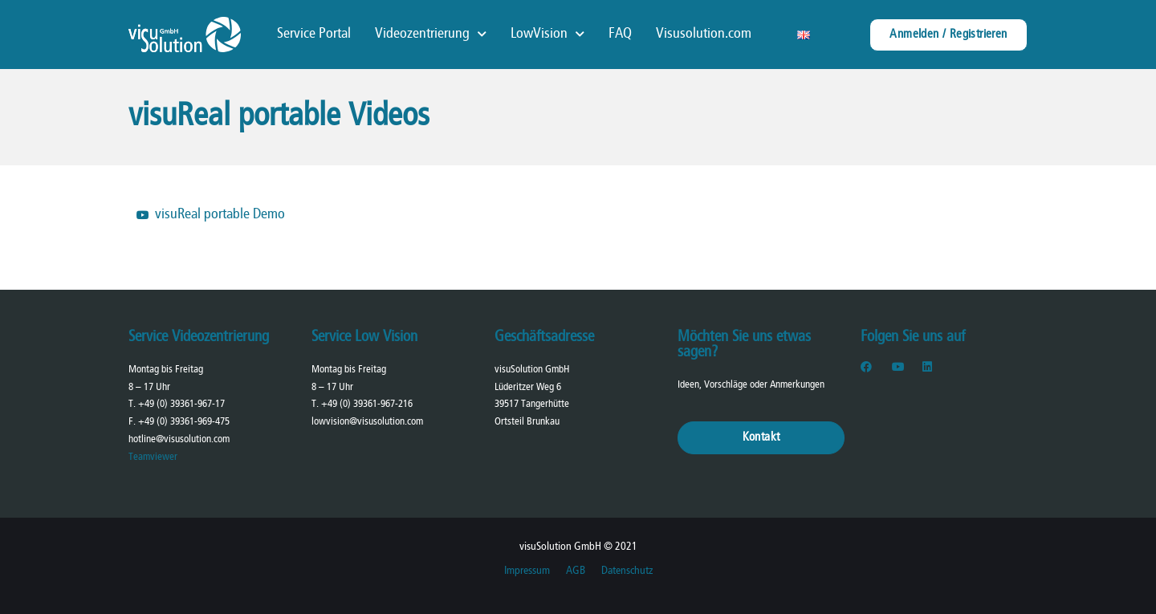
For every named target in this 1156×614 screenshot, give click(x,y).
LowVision (547, 34)
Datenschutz (627, 571)
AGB (575, 571)
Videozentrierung (430, 34)
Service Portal (314, 34)
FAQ (620, 34)
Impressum (527, 571)
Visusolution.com (703, 34)
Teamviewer (152, 457)
